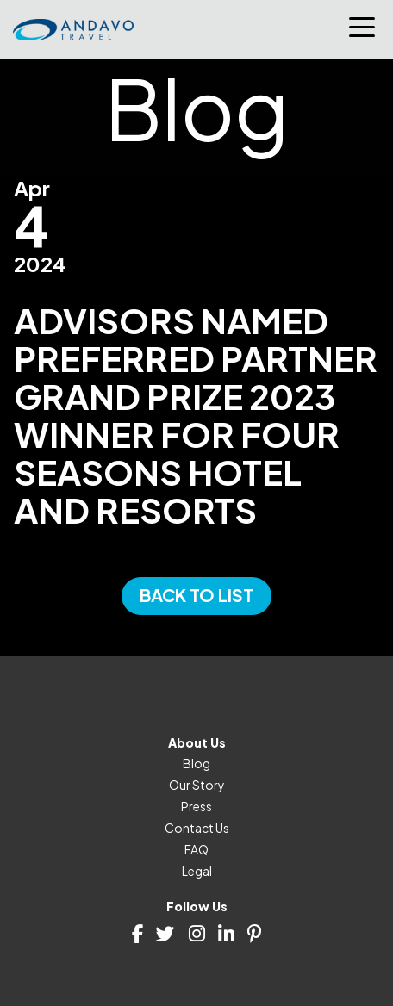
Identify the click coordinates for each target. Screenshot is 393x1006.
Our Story (197, 784)
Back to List (196, 594)
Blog (196, 763)
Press (196, 806)
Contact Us (197, 827)
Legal (197, 871)
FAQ (196, 849)
